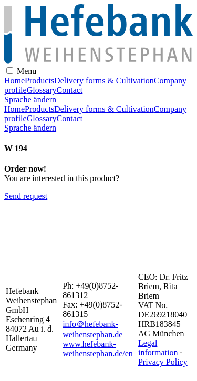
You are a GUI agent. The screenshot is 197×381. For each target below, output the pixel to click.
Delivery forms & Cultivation (104, 80)
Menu (26, 71)
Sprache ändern (30, 99)
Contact (70, 90)
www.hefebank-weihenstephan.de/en (98, 349)
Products (39, 80)
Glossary (42, 90)
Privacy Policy (163, 361)
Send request (25, 196)
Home (14, 80)
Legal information (158, 347)
